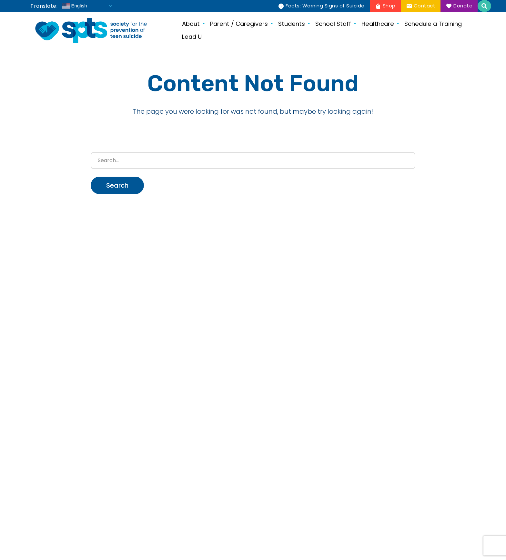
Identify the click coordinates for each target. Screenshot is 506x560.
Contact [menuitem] (425, 5)
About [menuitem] (191, 24)
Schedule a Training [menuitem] (433, 24)
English (74, 6)
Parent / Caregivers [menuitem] (239, 24)
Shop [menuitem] (389, 5)
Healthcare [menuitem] (377, 24)
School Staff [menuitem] (333, 24)
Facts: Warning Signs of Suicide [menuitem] (325, 5)
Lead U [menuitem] (192, 37)
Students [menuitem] (291, 24)
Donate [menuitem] (462, 5)
